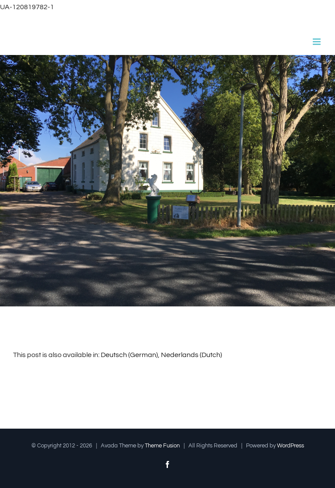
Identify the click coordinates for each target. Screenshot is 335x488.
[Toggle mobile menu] (317, 41)
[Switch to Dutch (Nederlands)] (191, 354)
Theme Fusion (162, 446)
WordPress (290, 446)
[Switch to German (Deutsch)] (129, 354)
